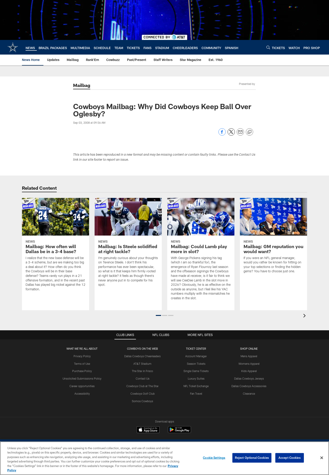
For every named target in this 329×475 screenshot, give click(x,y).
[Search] (268, 47)
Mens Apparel (249, 356)
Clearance (249, 393)
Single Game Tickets (196, 371)
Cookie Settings (214, 457)
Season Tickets (196, 363)
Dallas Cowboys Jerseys (249, 378)
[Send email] (240, 134)
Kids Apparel (249, 371)
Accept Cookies (290, 457)
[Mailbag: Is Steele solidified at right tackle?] (128, 245)
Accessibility (82, 393)
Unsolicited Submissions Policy (82, 378)
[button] (158, 315)
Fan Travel (196, 393)
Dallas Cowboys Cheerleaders (142, 356)
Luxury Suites (196, 378)
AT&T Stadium (142, 363)
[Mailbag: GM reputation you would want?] (273, 238)
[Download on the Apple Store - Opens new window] (148, 430)
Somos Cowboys (142, 401)
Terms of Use (82, 363)
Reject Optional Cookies (252, 457)
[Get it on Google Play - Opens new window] (179, 432)
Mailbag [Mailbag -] (81, 85)
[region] (164, 458)
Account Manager (196, 356)
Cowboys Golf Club (142, 393)
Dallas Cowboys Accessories (248, 386)
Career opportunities (82, 386)
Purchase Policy (82, 371)
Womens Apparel (249, 363)
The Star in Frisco (142, 371)
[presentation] (305, 316)
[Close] (322, 458)
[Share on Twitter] (231, 134)
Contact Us (142, 378)
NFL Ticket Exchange (196, 386)
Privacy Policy (82, 356)
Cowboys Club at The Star (142, 386)
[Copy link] (249, 132)
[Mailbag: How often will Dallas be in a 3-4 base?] (55, 247)
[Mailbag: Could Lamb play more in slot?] (200, 252)
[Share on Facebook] (222, 134)
